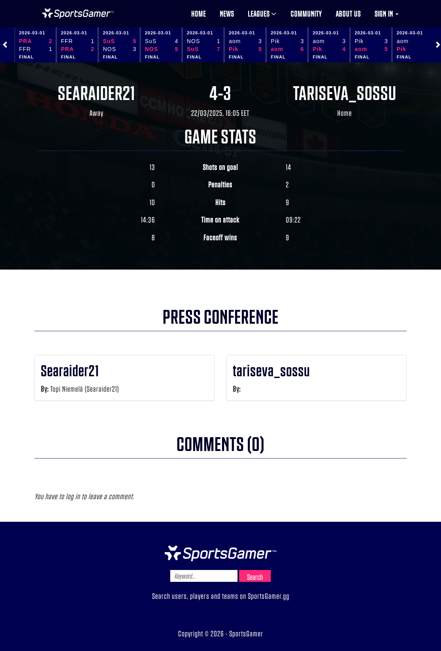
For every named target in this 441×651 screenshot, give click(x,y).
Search (255, 576)
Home (198, 13)
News (227, 13)
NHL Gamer (78, 13)
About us (348, 13)
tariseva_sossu (344, 92)
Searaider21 (96, 92)
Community (306, 13)
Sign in (386, 13)
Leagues (262, 13)
